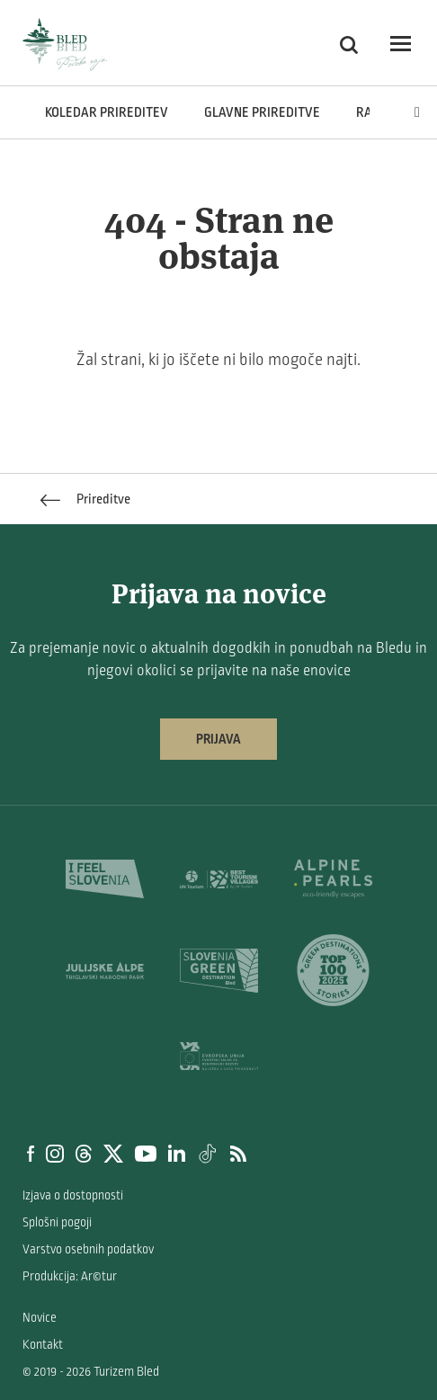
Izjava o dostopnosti (72, 1195)
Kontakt (42, 1344)
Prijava (218, 739)
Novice (39, 1317)
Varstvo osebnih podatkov (88, 1249)
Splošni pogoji (57, 1222)
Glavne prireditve (262, 112)
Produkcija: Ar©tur (69, 1276)
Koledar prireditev (106, 112)
